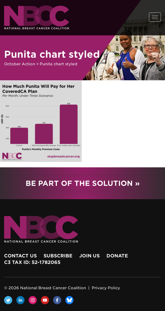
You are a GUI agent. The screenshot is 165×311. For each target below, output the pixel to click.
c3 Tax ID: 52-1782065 (32, 262)
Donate (117, 255)
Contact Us (20, 255)
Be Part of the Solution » (83, 183)
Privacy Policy (106, 288)
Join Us (89, 255)
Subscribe (58, 255)
